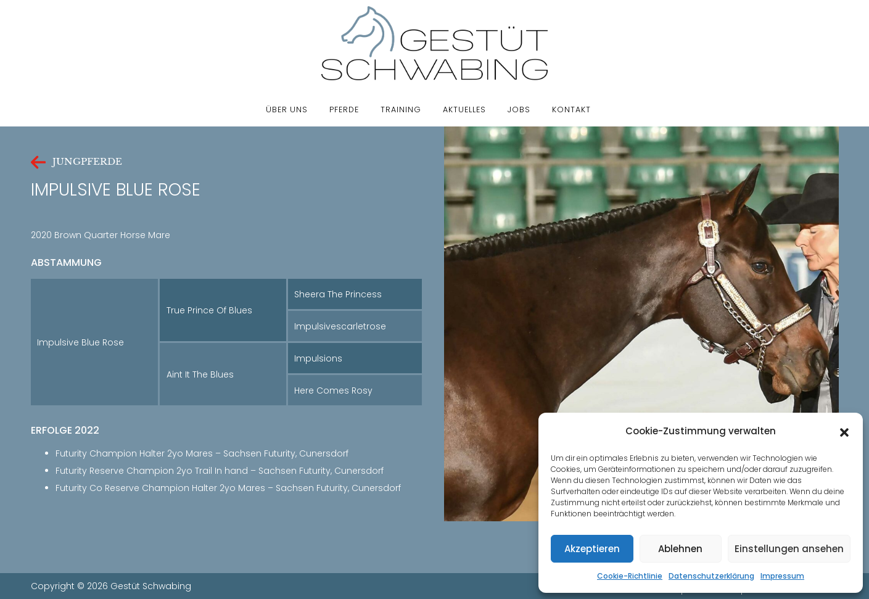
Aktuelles (464, 109)
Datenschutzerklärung (711, 576)
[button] (844, 431)
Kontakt (571, 109)
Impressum (782, 576)
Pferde (344, 109)
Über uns (287, 109)
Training (401, 109)
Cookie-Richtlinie (629, 576)
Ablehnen (680, 548)
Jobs (519, 109)
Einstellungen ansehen (789, 548)
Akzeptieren (592, 548)
